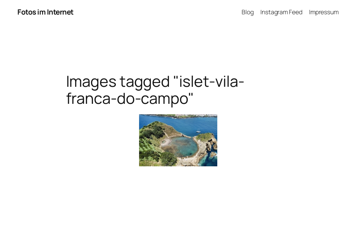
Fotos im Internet (45, 12)
